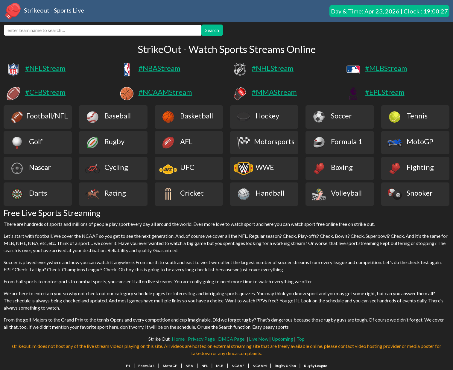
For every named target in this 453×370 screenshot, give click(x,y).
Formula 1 (146, 365)
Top (301, 339)
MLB (220, 365)
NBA (189, 365)
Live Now (258, 339)
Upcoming (282, 339)
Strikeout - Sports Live (44, 11)
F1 (128, 365)
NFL (204, 365)
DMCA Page (231, 339)
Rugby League (315, 365)
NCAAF (238, 365)
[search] (103, 30)
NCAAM (260, 365)
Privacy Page (201, 339)
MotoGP (170, 365)
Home (178, 339)
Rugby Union (285, 365)
